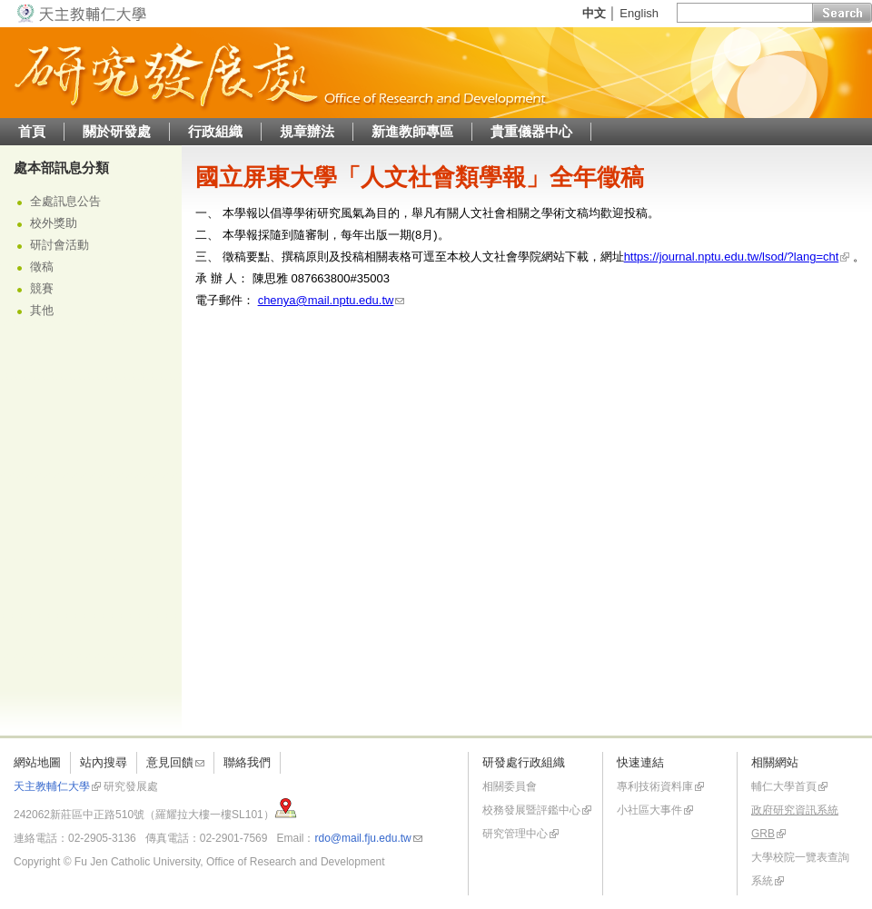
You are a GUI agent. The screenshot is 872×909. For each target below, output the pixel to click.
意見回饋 (169, 762)
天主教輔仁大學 (52, 786)
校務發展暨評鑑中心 (531, 810)
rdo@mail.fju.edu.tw (362, 838)
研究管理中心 (515, 833)
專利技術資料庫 (655, 786)
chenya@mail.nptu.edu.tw (326, 300)
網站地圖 (37, 762)
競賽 (42, 288)
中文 (594, 13)
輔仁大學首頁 (784, 786)
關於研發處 (117, 131)
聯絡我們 (247, 762)
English (639, 13)
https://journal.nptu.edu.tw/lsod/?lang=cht (731, 256)
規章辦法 (307, 131)
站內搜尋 (103, 762)
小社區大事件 (649, 810)
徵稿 (42, 266)
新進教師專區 (412, 131)
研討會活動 (59, 245)
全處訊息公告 (65, 201)
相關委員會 (509, 786)
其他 (42, 310)
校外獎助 (53, 223)
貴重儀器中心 (531, 131)
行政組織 (215, 131)
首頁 (31, 131)
